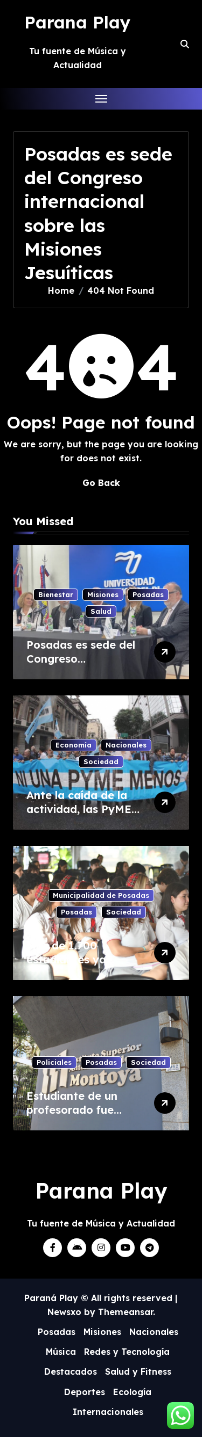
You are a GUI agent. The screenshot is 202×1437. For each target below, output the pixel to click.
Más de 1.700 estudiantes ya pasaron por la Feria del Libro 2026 (80, 966)
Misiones (103, 594)
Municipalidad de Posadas (101, 895)
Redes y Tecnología (127, 1351)
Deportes (84, 1392)
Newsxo (64, 1312)
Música (61, 1351)
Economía (73, 745)
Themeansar (125, 1312)
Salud (101, 611)
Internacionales (108, 1411)
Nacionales (126, 745)
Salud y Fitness (138, 1371)
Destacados (70, 1371)
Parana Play (77, 22)
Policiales (54, 1062)
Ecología (132, 1392)
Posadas (148, 594)
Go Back (101, 482)
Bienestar (55, 594)
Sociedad (101, 761)
